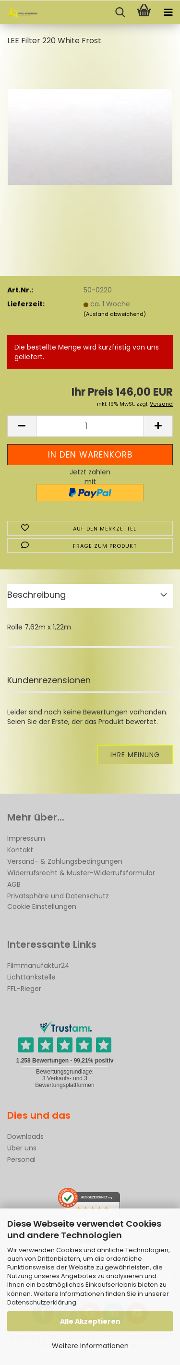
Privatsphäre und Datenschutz (58, 896)
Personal (21, 1159)
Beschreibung (36, 595)
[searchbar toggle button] (120, 12)
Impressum (26, 838)
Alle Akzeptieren (90, 1321)
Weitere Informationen (90, 1346)
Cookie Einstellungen (41, 906)
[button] (21, 426)
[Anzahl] (90, 426)
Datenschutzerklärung (41, 1302)
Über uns (21, 1148)
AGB (14, 884)
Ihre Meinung (135, 755)
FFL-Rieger (24, 988)
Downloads (25, 1136)
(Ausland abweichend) (115, 314)
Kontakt (20, 850)
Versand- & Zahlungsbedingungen (64, 861)
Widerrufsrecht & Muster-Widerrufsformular (81, 873)
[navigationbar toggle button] (168, 12)
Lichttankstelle (31, 977)
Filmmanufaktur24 (38, 965)
